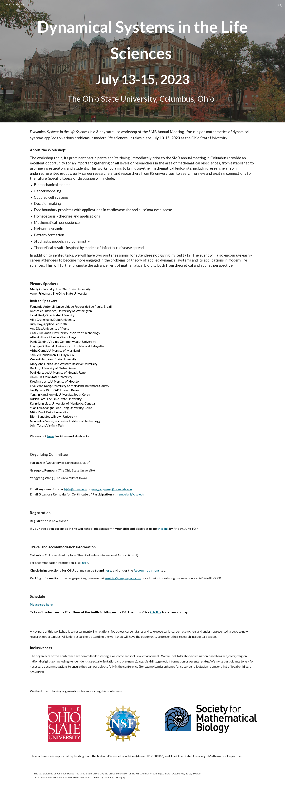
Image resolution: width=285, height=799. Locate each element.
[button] (280, 5)
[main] (142, 61)
